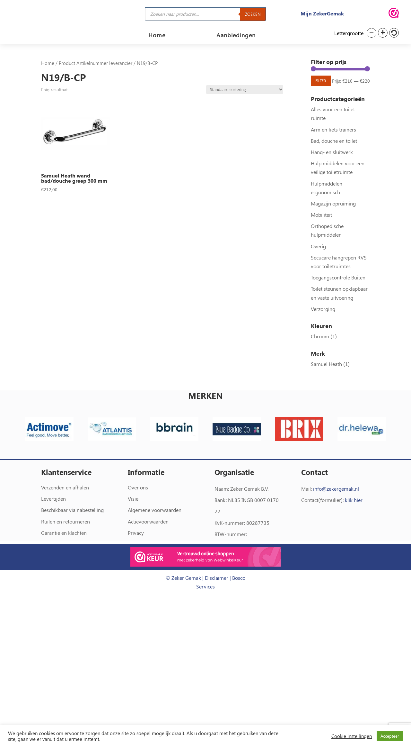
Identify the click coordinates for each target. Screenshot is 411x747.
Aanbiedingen (236, 36)
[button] (371, 33)
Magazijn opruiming (333, 218)
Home (156, 36)
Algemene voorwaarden (154, 525)
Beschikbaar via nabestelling (72, 525)
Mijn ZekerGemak (322, 13)
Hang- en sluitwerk (332, 166)
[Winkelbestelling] (244, 93)
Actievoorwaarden (148, 536)
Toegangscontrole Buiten (338, 292)
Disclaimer (216, 592)
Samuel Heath (326, 378)
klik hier (354, 515)
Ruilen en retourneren (65, 536)
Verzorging (323, 323)
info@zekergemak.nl (336, 503)
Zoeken (253, 14)
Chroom (320, 351)
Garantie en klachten (64, 547)
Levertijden (53, 513)
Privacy (136, 547)
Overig (318, 261)
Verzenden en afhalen (65, 502)
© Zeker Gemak (183, 592)
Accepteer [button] (389, 736)
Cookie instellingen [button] (351, 736)
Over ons (138, 502)
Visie (133, 513)
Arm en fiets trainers (333, 144)
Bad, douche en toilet (334, 155)
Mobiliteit (321, 229)
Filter (324, 86)
